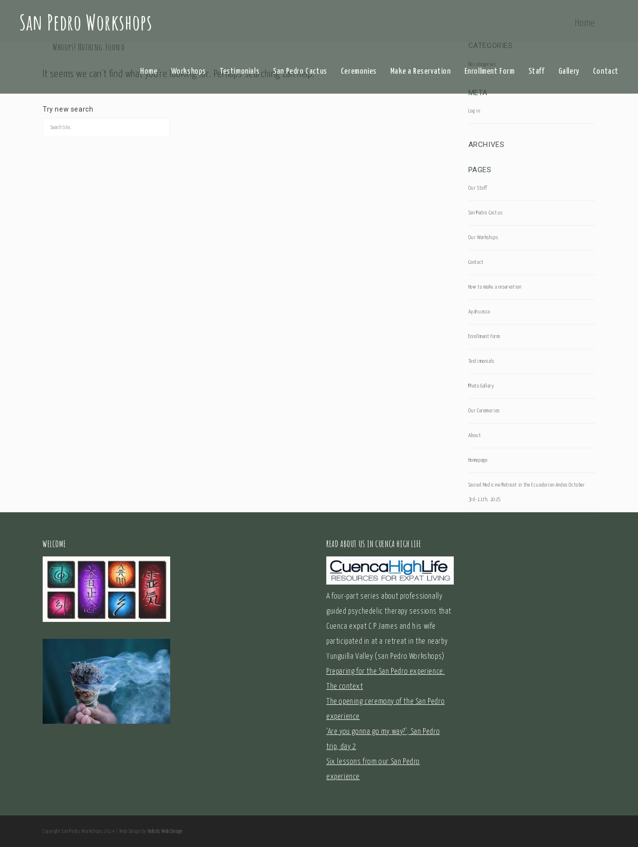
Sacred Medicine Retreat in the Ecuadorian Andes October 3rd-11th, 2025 (526, 492)
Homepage (478, 460)
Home (148, 71)
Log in (474, 111)
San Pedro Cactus (300, 71)
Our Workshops (483, 237)
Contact (606, 71)
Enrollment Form (489, 71)
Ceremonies (359, 71)
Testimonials (239, 71)
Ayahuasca (479, 311)
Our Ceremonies (484, 410)
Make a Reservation (420, 71)
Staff (536, 71)
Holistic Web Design (165, 831)
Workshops (188, 71)
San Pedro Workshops (85, 21)
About (474, 435)
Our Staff (477, 188)
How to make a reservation (495, 287)
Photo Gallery (481, 386)
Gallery (568, 71)
